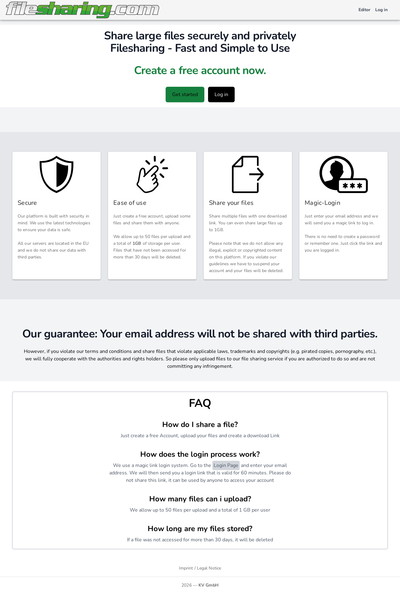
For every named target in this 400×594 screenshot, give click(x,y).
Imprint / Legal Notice (200, 568)
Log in (381, 10)
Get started (185, 94)
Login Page (226, 465)
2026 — (199, 585)
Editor (364, 10)
